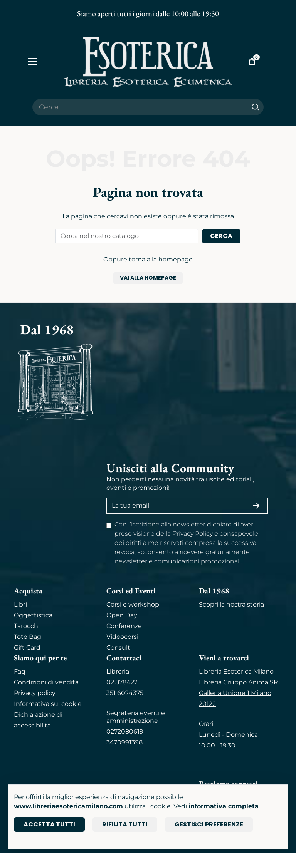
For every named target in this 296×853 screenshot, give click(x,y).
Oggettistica (33, 615)
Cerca (221, 235)
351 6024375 (124, 693)
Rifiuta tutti (125, 824)
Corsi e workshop (132, 604)
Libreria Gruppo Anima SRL (240, 682)
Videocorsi (122, 636)
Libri (20, 604)
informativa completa (223, 806)
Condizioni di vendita (46, 682)
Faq (19, 671)
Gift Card (27, 647)
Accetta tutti (49, 824)
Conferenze (124, 626)
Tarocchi (27, 626)
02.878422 (122, 682)
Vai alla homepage (148, 278)
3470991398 (124, 742)
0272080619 (124, 731)
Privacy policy (35, 693)
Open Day (121, 615)
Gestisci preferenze (209, 824)
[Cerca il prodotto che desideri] (139, 107)
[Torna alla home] (148, 61)
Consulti (119, 647)
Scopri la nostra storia (231, 604)
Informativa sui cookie (48, 703)
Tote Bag (27, 636)
